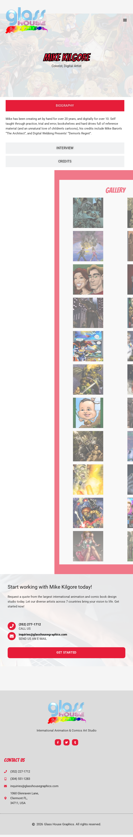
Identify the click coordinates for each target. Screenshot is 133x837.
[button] (125, 20)
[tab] (65, 105)
